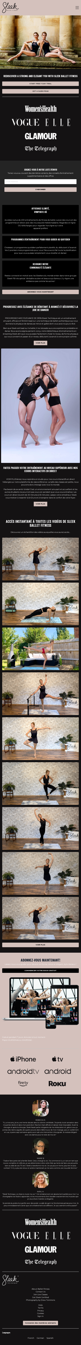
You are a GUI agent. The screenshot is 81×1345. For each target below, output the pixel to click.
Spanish (50, 1338)
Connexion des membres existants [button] (40, 1323)
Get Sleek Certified (40, 1297)
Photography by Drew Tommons (40, 1300)
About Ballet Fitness (40, 1289)
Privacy (40, 1311)
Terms (40, 1308)
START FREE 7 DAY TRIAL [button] (40, 84)
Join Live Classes (40, 1295)
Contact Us (40, 1292)
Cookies (40, 1313)
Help (40, 1305)
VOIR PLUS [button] (40, 343)
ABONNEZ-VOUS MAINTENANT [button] (40, 292)
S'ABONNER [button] (40, 189)
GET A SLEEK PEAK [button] (40, 91)
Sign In (40, 1316)
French (31, 1338)
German (40, 1338)
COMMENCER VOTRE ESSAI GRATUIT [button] (40, 971)
